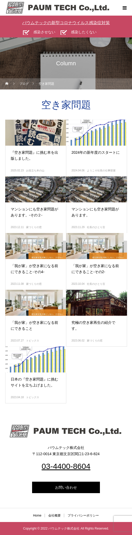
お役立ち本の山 (35, 170)
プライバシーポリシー (83, 515)
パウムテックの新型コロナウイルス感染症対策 (66, 23)
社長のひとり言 (96, 227)
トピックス (32, 340)
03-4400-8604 (66, 466)
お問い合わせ (66, 487)
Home (37, 515)
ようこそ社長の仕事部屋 (101, 170)
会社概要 (54, 515)
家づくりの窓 (34, 227)
